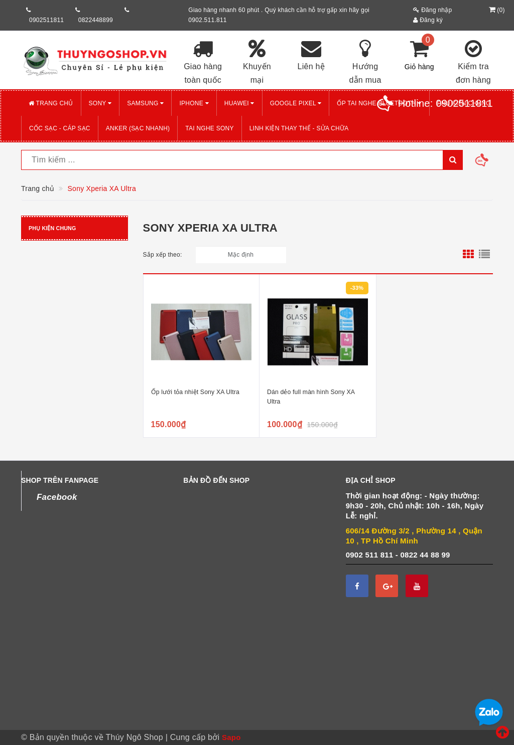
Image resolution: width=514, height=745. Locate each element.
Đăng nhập (432, 10)
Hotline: (445, 103)
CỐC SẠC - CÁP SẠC (59, 128)
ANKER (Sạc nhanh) (138, 128)
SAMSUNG (145, 103)
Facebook (57, 497)
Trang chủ (51, 103)
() (495, 10)
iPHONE (193, 103)
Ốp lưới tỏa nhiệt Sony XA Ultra (195, 392)
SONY (100, 103)
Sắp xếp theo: (162, 254)
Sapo (231, 737)
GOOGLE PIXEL (296, 103)
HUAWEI (239, 103)
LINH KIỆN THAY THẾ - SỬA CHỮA (299, 128)
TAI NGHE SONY (209, 128)
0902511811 (46, 20)
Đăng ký (428, 20)
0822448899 (95, 20)
